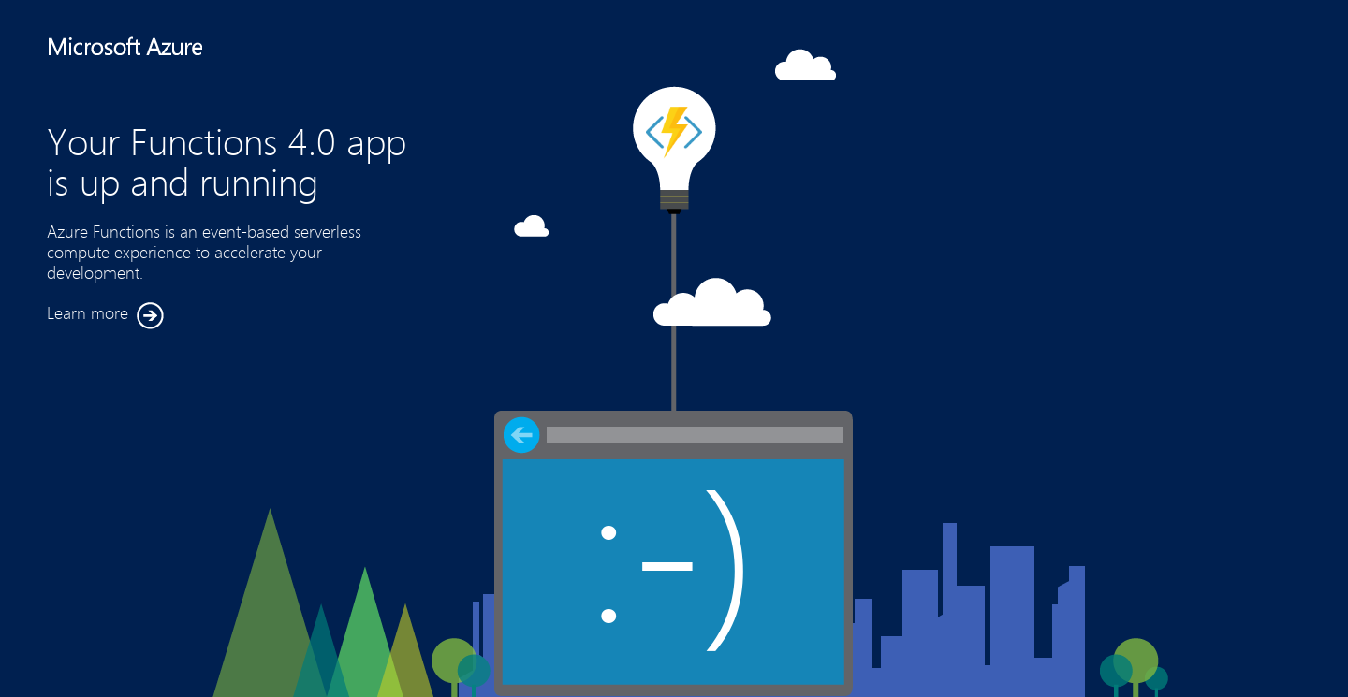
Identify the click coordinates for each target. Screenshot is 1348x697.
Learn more (105, 315)
